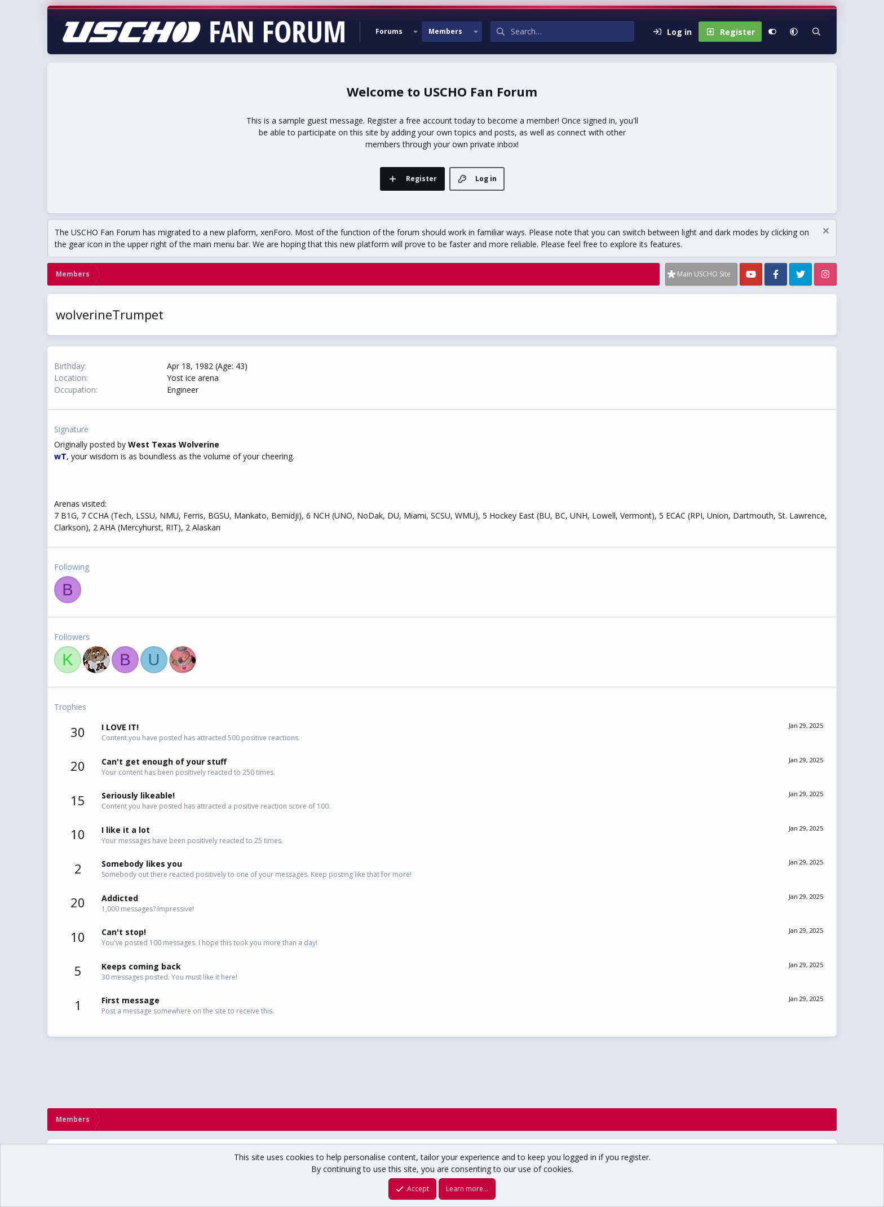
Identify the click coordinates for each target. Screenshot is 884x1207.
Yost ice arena (193, 377)
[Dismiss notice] (824, 232)
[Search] (572, 31)
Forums (389, 31)
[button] (415, 31)
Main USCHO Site (704, 274)
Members (445, 31)
